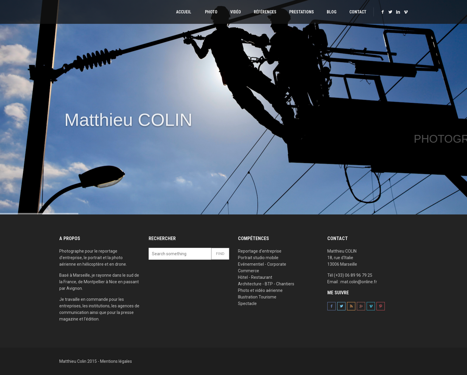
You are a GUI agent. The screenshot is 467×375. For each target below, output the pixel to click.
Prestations (301, 12)
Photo (210, 12)
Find (220, 253)
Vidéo (235, 12)
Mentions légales (116, 361)
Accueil (183, 12)
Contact (357, 12)
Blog (332, 12)
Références (265, 12)
